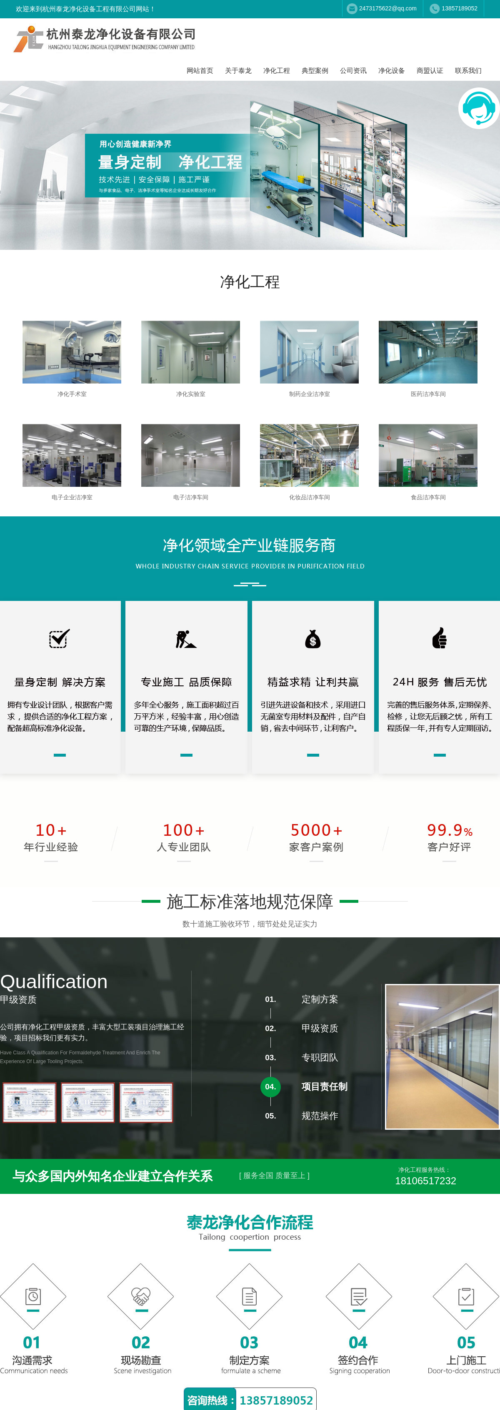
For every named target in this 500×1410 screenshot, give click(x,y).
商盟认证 (430, 70)
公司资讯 (353, 70)
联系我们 (468, 70)
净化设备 (391, 70)
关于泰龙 (238, 70)
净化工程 (276, 70)
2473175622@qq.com (388, 8)
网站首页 (200, 70)
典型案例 (315, 70)
